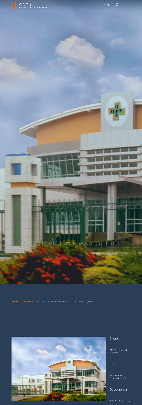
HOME (15, 301)
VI (105, 4)
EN (109, 4)
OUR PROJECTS (29, 301)
